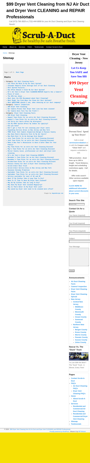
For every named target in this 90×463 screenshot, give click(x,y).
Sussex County (81, 346)
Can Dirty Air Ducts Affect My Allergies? (24, 121)
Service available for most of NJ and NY (24, 176)
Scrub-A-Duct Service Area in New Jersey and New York (30, 168)
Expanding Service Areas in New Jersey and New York (29, 130)
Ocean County (81, 323)
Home (5, 47)
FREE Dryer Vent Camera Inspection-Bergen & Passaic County (32, 132)
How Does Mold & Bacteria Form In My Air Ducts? (27, 134)
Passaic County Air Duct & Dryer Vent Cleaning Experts (30, 164)
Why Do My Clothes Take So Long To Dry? (24, 183)
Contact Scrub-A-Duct (54, 47)
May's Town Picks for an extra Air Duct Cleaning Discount (31, 149)
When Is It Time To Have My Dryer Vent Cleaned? (27, 180)
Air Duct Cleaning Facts (24, 81)
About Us (12, 47)
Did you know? (13, 126)
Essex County (80, 338)
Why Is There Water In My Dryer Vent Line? (25, 187)
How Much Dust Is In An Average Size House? (25, 136)
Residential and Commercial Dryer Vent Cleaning (80, 422)
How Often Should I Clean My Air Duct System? (26, 90)
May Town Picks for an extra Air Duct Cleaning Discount (30, 147)
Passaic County (81, 343)
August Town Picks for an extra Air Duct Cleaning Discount (32, 117)
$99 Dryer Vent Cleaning (17, 107)
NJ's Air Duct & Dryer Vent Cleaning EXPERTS (26, 155)
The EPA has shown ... (16, 96)
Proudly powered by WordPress (59, 437)
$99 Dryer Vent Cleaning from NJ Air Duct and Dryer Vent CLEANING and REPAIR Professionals (47, 10)
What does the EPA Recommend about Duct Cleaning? (28, 98)
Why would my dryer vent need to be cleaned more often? (30, 189)
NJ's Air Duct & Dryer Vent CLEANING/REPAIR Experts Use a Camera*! (35, 92)
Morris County (81, 341)
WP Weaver (82, 437)
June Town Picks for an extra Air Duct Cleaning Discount (31, 140)
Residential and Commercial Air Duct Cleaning (79, 414)
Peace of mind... (14, 94)
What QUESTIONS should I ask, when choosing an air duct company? (34, 102)
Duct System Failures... (17, 88)
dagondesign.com (57, 193)
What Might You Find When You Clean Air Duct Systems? (30, 100)
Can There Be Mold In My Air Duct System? (24, 83)
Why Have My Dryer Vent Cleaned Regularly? (25, 185)
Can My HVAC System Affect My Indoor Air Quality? (28, 124)
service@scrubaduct (77, 143)
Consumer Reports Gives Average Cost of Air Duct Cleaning (31, 86)
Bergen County (81, 336)
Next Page (20, 72)
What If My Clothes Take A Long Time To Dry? (26, 178)
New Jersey (75, 305)
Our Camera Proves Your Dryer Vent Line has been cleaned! (31, 109)
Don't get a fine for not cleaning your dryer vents (29, 128)
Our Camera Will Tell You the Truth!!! (23, 111)
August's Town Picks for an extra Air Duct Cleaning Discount (32, 119)
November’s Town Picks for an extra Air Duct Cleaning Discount (33, 159)
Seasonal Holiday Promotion (19, 170)
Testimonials (39, 47)
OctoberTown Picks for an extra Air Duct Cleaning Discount (32, 162)
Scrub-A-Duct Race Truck (17, 166)
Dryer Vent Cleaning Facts (25, 113)
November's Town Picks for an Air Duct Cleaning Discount (31, 157)
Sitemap (74, 427)
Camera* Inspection (22, 105)
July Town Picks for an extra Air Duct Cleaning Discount (31, 138)
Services (22, 47)
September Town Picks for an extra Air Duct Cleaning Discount (33, 172)
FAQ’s (30, 47)
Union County (80, 348)
